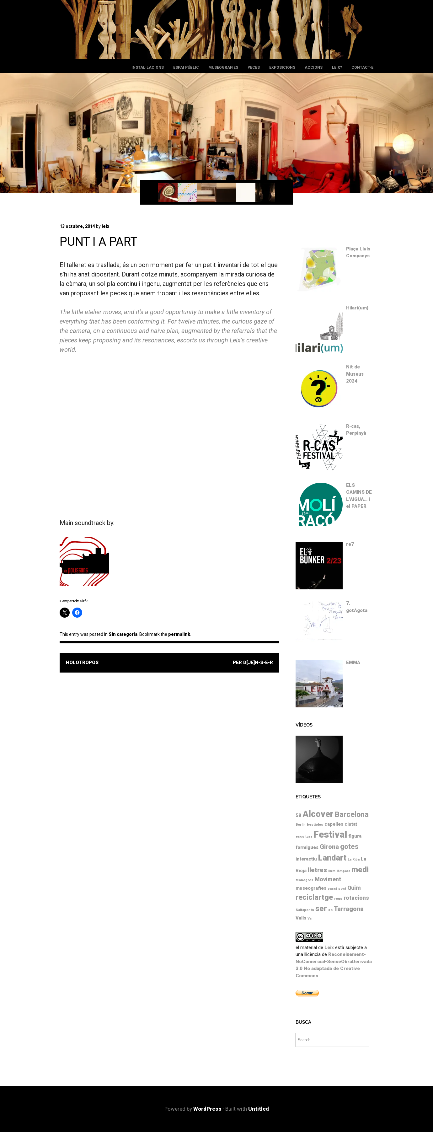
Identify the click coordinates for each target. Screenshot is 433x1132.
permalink (179, 634)
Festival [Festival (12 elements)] (330, 834)
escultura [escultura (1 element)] (304, 836)
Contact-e (362, 67)
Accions (314, 67)
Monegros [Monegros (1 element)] (304, 880)
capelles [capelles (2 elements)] (333, 824)
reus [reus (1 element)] (338, 899)
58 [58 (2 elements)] (298, 815)
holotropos (82, 662)
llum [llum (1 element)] (331, 871)
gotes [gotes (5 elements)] (349, 846)
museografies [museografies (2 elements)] (311, 888)
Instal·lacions (147, 67)
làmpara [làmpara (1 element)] (343, 871)
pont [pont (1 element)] (342, 889)
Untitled (258, 1109)
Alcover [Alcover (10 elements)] (318, 814)
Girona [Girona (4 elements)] (329, 846)
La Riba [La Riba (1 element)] (354, 859)
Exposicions (282, 67)
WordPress (207, 1109)
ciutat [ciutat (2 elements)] (351, 824)
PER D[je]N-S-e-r (253, 662)
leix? (337, 67)
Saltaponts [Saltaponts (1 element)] (305, 910)
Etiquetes (308, 797)
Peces (254, 67)
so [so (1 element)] (330, 910)
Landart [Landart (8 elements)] (332, 857)
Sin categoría (123, 634)
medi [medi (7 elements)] (360, 869)
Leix (329, 947)
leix (105, 226)
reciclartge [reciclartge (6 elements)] (314, 897)
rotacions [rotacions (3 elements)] (356, 898)
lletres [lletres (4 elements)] (317, 870)
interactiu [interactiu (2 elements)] (306, 859)
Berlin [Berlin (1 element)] (301, 825)
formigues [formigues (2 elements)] (307, 847)
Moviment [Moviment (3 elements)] (328, 879)
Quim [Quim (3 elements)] (354, 888)
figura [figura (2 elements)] (354, 836)
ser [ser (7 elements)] (321, 908)
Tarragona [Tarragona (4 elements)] (349, 909)
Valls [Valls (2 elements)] (301, 918)
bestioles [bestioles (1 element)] (315, 825)
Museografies (223, 67)
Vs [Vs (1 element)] (309, 918)
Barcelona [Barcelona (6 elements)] (352, 814)
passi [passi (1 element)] (332, 889)
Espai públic (186, 67)
